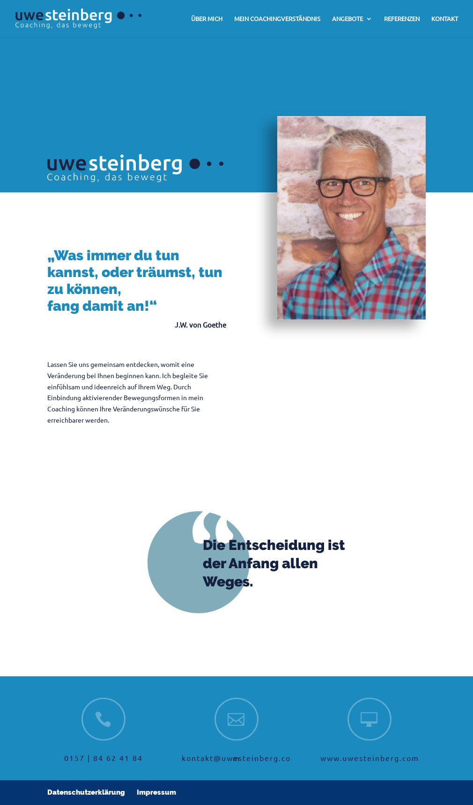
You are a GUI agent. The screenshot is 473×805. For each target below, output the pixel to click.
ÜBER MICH (206, 18)
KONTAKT (444, 18)
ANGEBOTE (347, 18)
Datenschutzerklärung (86, 792)
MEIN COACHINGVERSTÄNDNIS (277, 18)
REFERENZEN (402, 18)
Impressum (156, 792)
